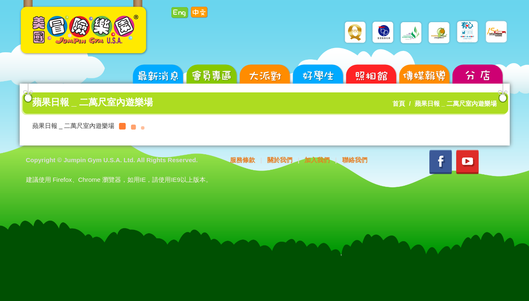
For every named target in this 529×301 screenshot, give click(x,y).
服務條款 (242, 159)
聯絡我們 (354, 159)
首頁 (398, 103)
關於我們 (279, 159)
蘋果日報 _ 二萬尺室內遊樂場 (456, 103)
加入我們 (317, 159)
